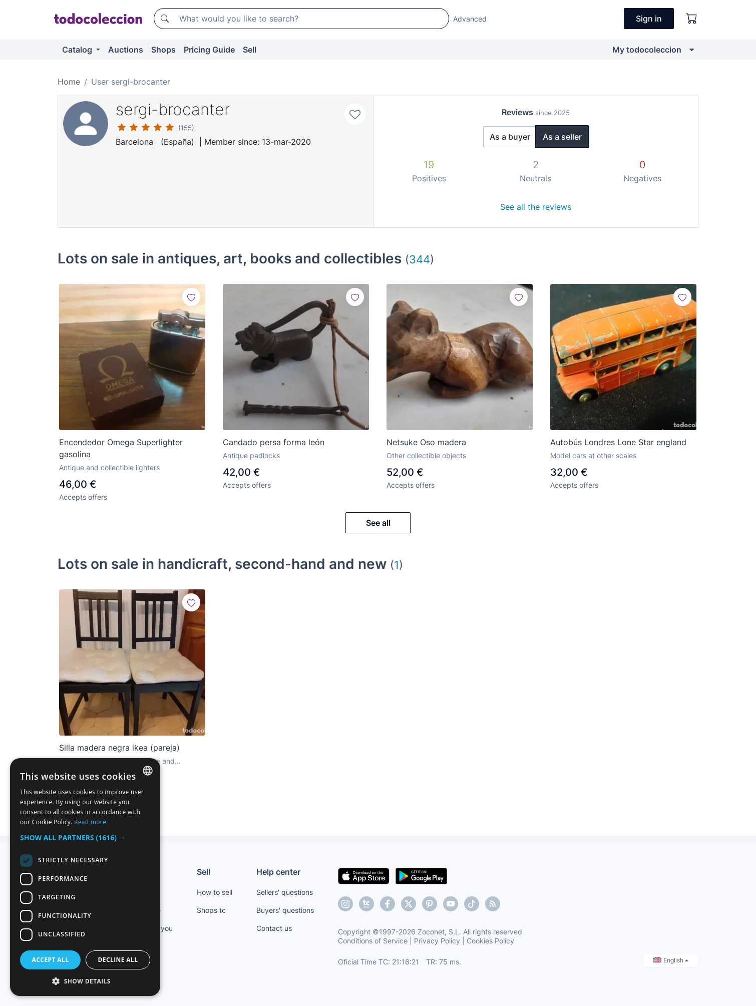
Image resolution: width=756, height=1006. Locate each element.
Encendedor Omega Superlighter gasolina (121, 448)
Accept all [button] (50, 959)
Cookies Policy (490, 940)
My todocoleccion (646, 50)
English (670, 960)
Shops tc (211, 910)
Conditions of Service (373, 940)
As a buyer (510, 137)
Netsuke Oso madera (426, 442)
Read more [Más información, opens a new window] (90, 822)
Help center (278, 872)
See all (378, 523)
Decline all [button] (118, 959)
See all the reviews (535, 207)
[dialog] (85, 877)
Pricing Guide (209, 50)
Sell (249, 50)
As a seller (562, 137)
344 (419, 259)
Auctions (125, 50)
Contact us (274, 928)
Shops (163, 50)
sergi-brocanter (173, 109)
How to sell (214, 892)
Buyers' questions (285, 910)
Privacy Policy (437, 940)
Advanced (470, 19)
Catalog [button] (78, 50)
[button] (85, 837)
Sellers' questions (284, 892)
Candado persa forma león (273, 442)
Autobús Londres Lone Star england (618, 442)
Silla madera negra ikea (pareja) (119, 748)
